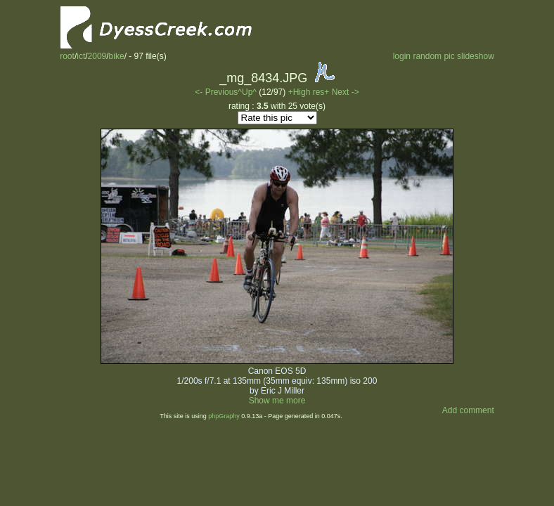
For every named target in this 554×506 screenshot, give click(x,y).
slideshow (475, 56)
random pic (433, 56)
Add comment (468, 410)
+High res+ (310, 92)
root (67, 56)
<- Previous (216, 92)
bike (116, 56)
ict (81, 56)
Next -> (345, 92)
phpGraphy (224, 416)
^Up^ (247, 92)
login (402, 56)
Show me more (277, 401)
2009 (97, 56)
